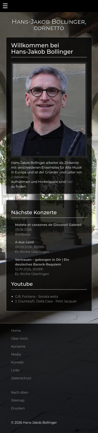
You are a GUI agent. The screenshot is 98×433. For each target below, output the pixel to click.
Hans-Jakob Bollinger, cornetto (49, 25)
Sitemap (17, 400)
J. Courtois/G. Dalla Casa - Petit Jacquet (46, 301)
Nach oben (20, 392)
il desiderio (19, 177)
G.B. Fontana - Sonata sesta (36, 296)
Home (16, 331)
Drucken (18, 408)
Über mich (19, 338)
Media (16, 354)
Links (15, 370)
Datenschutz (21, 378)
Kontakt (17, 362)
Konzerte (18, 346)
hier (70, 182)
